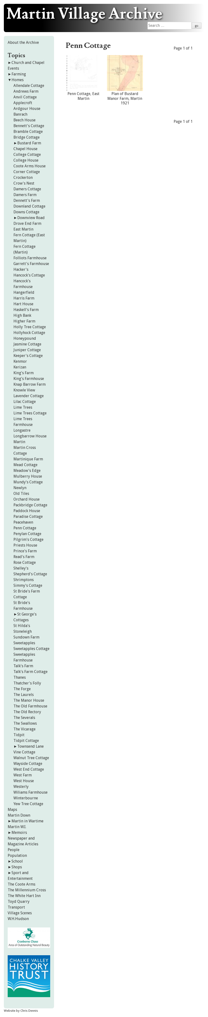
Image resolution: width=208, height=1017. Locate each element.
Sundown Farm (26, 637)
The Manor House (28, 700)
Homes (18, 80)
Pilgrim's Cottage (28, 539)
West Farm (22, 775)
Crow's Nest (23, 183)
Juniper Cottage (27, 350)
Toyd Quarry (19, 901)
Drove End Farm (27, 223)
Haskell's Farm (26, 309)
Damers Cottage (27, 189)
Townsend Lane (30, 746)
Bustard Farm (29, 143)
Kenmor (20, 361)
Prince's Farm (25, 551)
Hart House (23, 304)
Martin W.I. (17, 827)
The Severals (24, 717)
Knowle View (24, 390)
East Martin (23, 229)
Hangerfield (23, 292)
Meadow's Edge (27, 470)
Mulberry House (27, 476)
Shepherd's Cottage (30, 574)
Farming (19, 74)
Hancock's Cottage (29, 275)
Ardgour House (26, 108)
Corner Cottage (26, 172)
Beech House (24, 120)
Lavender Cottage (28, 396)
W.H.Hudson (18, 918)
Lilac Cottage (24, 401)
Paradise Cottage (28, 516)
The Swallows (25, 723)
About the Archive (23, 42)
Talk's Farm (23, 666)
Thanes (19, 677)
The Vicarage (24, 729)
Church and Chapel (28, 62)
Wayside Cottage (27, 763)
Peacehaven (23, 522)
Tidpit (18, 735)
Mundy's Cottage (28, 482)
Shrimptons (23, 579)
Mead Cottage (25, 465)
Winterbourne (25, 798)
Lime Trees (22, 407)
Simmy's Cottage (27, 585)
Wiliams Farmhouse (30, 792)
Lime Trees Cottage (30, 413)
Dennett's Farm (26, 200)
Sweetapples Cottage (31, 648)
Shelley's (20, 568)
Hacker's (20, 269)
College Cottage (27, 154)
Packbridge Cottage (30, 505)
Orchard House (26, 499)
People (13, 850)
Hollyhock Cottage (29, 332)
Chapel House (25, 149)
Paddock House (26, 510)
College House (25, 160)
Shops (17, 867)
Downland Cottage (29, 206)
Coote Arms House (29, 166)
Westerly (21, 786)
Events (13, 68)
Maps (12, 809)
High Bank (22, 315)
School (17, 861)
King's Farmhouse (28, 378)
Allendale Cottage (28, 85)
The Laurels (23, 694)
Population (17, 855)
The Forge (22, 689)
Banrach (20, 114)
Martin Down (19, 815)
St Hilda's (21, 625)
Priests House (25, 545)
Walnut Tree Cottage (31, 758)
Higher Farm (24, 321)
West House (23, 781)
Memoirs (19, 832)
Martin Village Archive (84, 14)
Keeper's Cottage (28, 355)
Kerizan (19, 367)
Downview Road (31, 217)
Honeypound (24, 338)
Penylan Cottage (27, 533)
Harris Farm (23, 298)
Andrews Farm (25, 91)
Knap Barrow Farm (29, 384)
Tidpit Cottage (26, 740)
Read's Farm (23, 556)
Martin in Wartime (27, 821)
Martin (19, 442)
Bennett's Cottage (28, 126)
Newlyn (19, 488)
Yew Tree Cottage (28, 804)
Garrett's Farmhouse (31, 263)
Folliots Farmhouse (30, 258)
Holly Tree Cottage (29, 327)
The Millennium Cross (27, 890)
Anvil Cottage (25, 97)
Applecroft (22, 103)
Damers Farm (25, 194)
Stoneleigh (22, 631)
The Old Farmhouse (30, 706)
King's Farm (23, 373)
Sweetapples (24, 643)
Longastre (22, 430)
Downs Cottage (26, 212)
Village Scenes (20, 913)
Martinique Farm (28, 459)
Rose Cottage (24, 562)
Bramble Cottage (28, 131)
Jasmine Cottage (27, 344)
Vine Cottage (24, 752)
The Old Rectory (27, 712)
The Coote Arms (21, 884)
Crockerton (23, 177)
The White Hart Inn (24, 895)
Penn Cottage (24, 528)
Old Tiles (21, 493)
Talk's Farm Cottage (30, 671)
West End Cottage (28, 769)
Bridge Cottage (26, 137)
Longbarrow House (30, 436)
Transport (16, 907)
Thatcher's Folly (27, 683)
